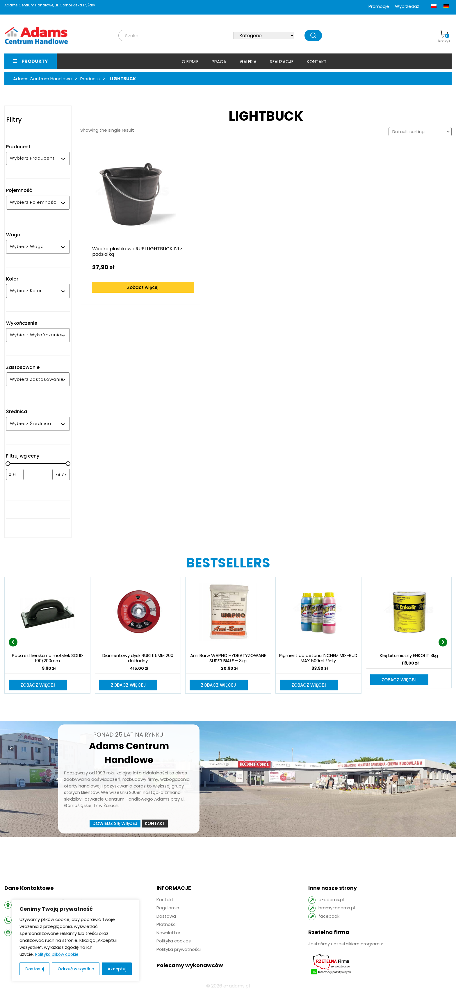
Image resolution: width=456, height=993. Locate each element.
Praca (219, 61)
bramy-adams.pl (336, 908)
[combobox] (35, 158)
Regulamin (167, 908)
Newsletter (168, 933)
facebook (328, 917)
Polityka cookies (173, 941)
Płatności (166, 925)
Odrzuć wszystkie (76, 969)
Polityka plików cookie (57, 954)
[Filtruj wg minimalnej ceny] (15, 474)
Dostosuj (34, 969)
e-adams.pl (331, 900)
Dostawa (166, 917)
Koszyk (444, 37)
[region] (76, 940)
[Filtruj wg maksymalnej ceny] (61, 474)
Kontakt (317, 61)
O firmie (190, 61)
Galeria (248, 61)
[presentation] (13, 642)
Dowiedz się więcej (115, 824)
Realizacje (281, 61)
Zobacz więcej (127, 270)
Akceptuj (117, 969)
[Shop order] (420, 131)
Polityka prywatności (178, 950)
